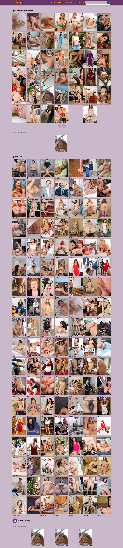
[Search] (98, 3)
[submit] (109, 3)
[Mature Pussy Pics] (47, 95)
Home (53, 3)
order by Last (80, 3)
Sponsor (60, 3)
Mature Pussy (18, 3)
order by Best (69, 3)
